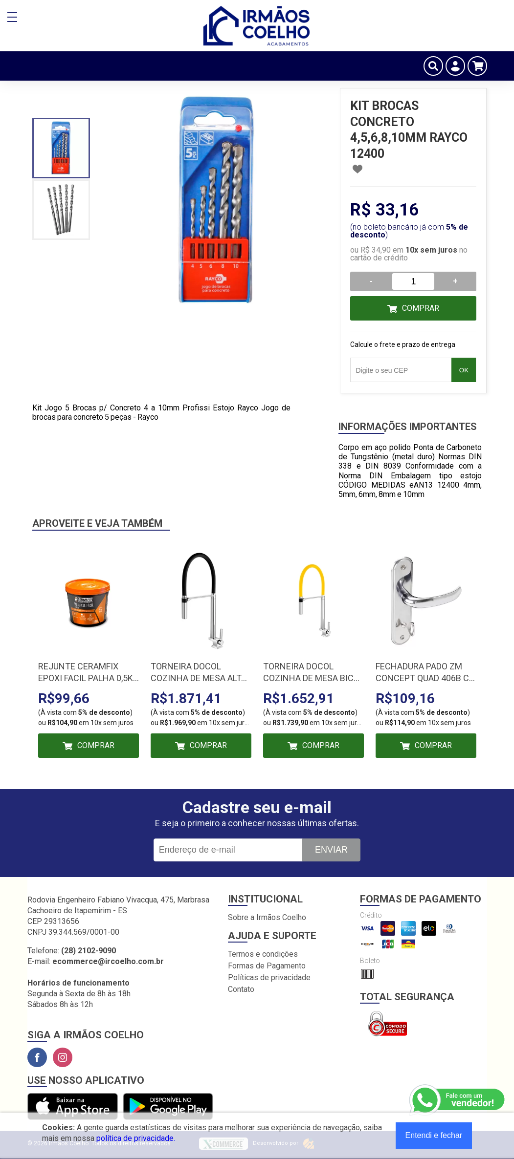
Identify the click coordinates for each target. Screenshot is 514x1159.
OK (464, 370)
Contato (241, 989)
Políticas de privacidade (269, 977)
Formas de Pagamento (267, 965)
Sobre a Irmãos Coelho (267, 917)
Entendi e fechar (434, 1135)
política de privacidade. (135, 1138)
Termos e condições (263, 954)
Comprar (420, 308)
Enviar (331, 850)
